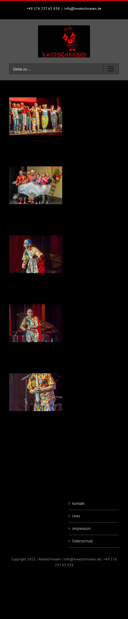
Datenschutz (82, 541)
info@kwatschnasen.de (82, 8)
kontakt (78, 503)
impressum (81, 528)
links (76, 516)
